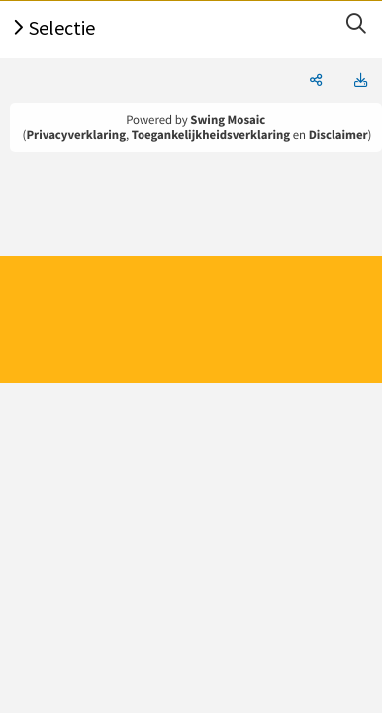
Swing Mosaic (227, 120)
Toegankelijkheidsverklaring (211, 135)
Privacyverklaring (76, 135)
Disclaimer (338, 135)
